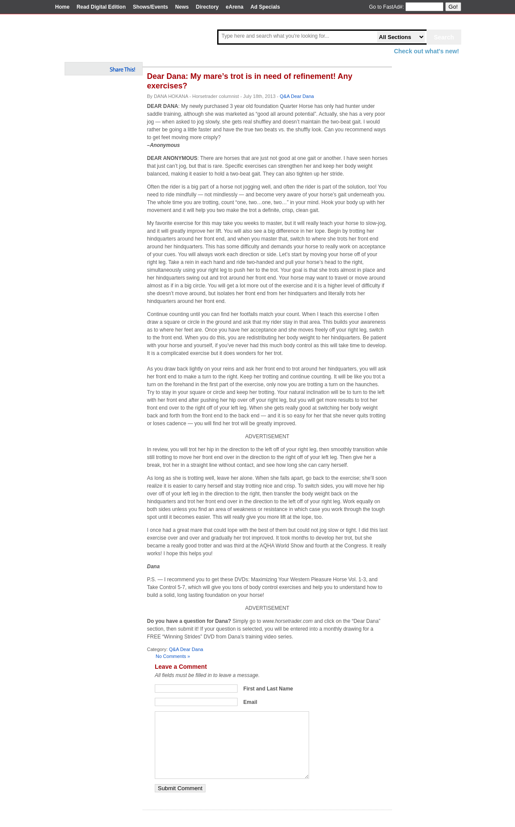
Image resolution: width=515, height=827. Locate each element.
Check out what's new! (426, 51)
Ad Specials (265, 7)
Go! (453, 6)
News (182, 7)
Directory (207, 7)
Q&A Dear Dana (297, 96)
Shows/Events (150, 7)
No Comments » (173, 656)
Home (62, 7)
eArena (235, 7)
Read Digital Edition (101, 7)
